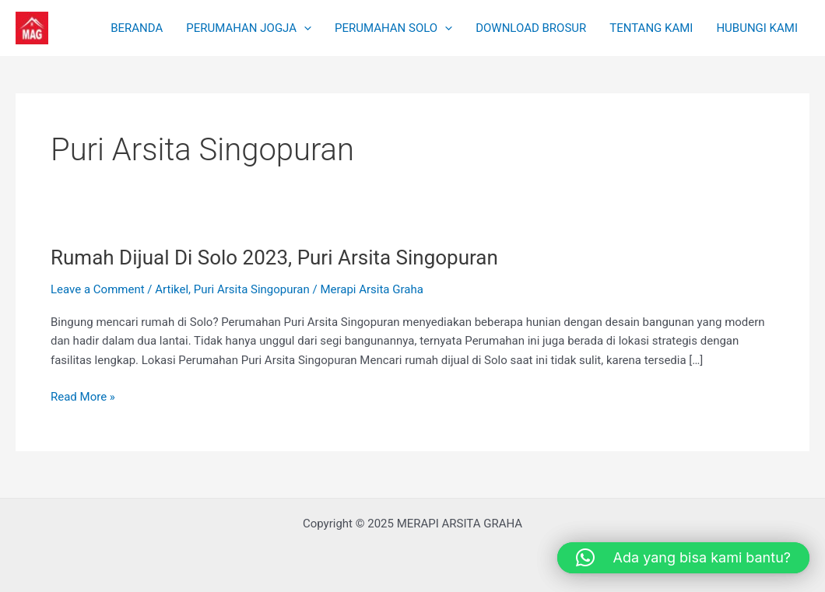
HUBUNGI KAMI (757, 28)
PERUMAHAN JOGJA (248, 28)
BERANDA (137, 28)
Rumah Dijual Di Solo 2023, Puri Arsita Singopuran (274, 257)
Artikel (171, 289)
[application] (304, 28)
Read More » (83, 395)
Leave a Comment (98, 289)
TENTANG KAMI (651, 28)
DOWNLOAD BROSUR (531, 28)
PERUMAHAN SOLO (393, 28)
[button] (683, 557)
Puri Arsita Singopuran (252, 289)
